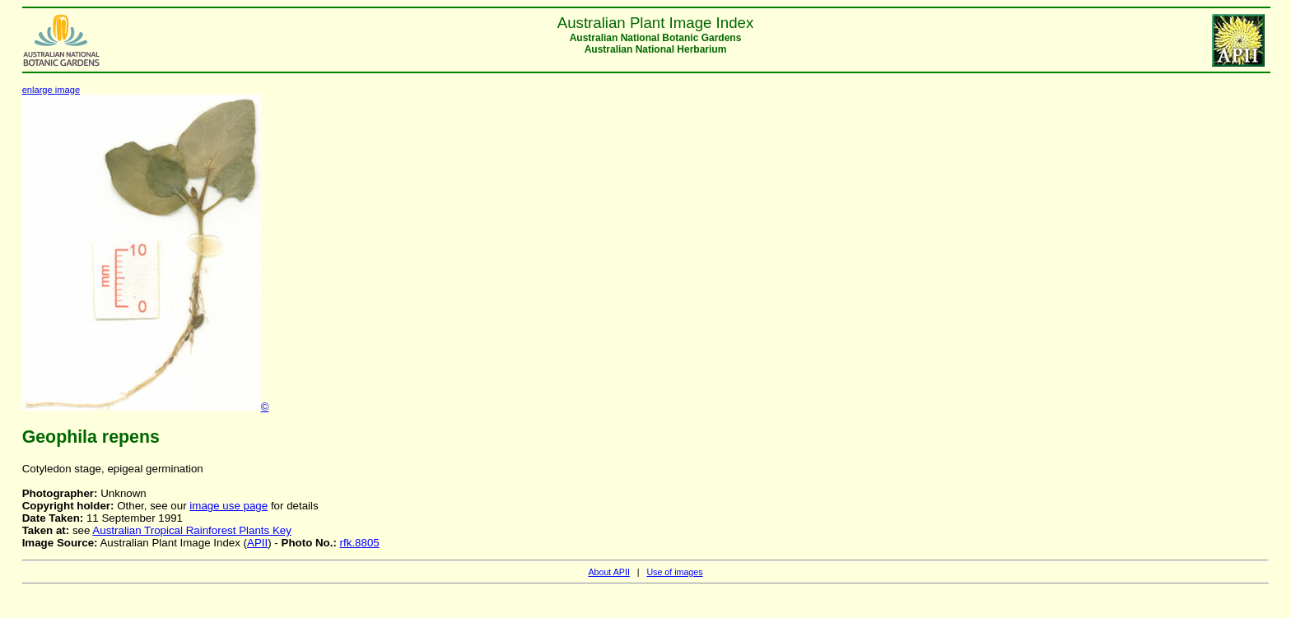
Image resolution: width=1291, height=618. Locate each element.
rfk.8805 (360, 543)
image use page (228, 506)
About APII (608, 572)
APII (257, 543)
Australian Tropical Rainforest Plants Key (191, 530)
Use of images (674, 572)
